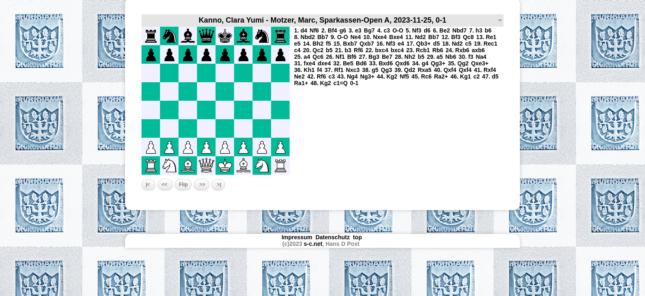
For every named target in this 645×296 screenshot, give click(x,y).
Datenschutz (333, 237)
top (358, 237)
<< (165, 184)
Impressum (296, 237)
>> (201, 184)
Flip (183, 184)
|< (148, 184)
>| (218, 184)
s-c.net (313, 243)
